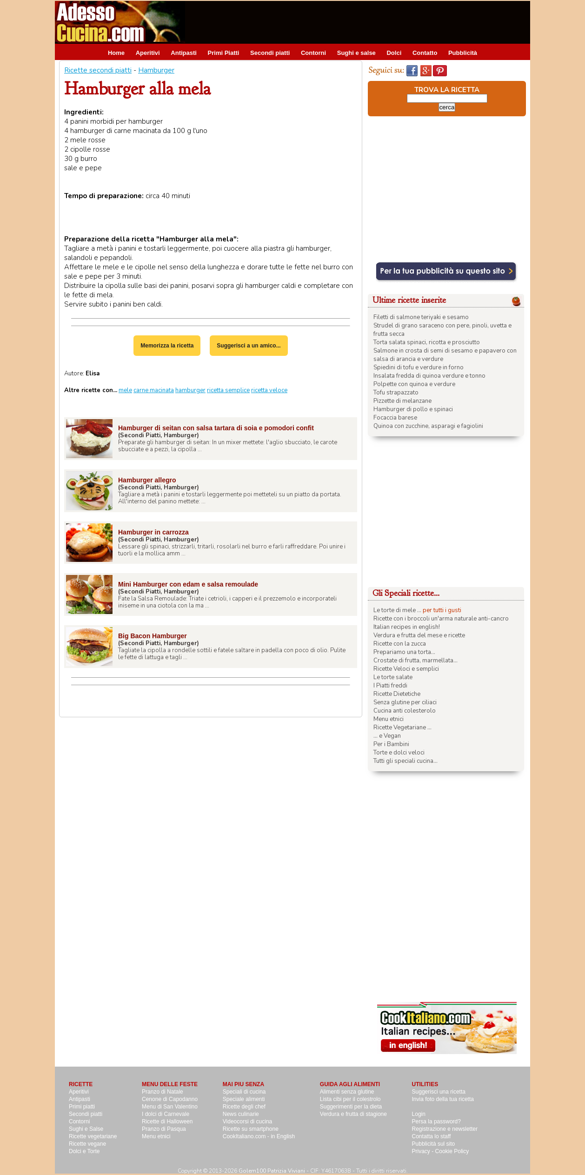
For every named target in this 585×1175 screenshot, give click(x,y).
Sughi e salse (356, 52)
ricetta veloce (269, 390)
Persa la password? (436, 1121)
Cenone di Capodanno (170, 1099)
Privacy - (423, 1151)
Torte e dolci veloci (399, 752)
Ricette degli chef (244, 1106)
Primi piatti (82, 1106)
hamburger (190, 390)
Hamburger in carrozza (153, 532)
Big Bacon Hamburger (152, 636)
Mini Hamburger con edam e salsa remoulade (188, 584)
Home (116, 52)
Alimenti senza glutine (347, 1091)
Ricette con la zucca (399, 644)
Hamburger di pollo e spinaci (413, 409)
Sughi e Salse (86, 1129)
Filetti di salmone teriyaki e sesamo (421, 317)
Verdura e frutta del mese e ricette (419, 635)
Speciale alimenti (244, 1099)
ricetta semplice (228, 390)
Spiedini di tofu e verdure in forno (418, 367)
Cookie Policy (452, 1151)
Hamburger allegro (147, 480)
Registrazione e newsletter (445, 1129)
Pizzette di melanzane (402, 401)
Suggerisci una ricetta (438, 1091)
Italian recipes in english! (406, 627)
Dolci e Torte (84, 1151)
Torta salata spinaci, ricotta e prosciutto (426, 342)
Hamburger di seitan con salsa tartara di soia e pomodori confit (216, 428)
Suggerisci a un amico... (248, 345)
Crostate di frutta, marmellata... (415, 660)
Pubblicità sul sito (433, 1144)
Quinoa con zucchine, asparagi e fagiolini (428, 426)
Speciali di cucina (244, 1091)
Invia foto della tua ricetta (443, 1099)
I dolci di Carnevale (165, 1114)
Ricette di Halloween (167, 1121)
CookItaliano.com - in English (259, 1136)
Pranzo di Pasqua (164, 1129)
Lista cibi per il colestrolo (350, 1099)
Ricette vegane (87, 1144)
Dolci (393, 52)
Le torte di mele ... (397, 610)
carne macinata (153, 390)
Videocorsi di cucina (248, 1121)
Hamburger (156, 70)
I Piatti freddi (390, 685)
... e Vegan (387, 736)
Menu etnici (388, 719)
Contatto (424, 52)
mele (125, 390)
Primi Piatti (223, 52)
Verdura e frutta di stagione (353, 1114)
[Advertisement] (361, 22)
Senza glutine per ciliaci (405, 702)
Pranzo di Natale (162, 1091)
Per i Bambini (391, 744)
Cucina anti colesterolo (404, 711)
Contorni (313, 52)
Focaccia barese (395, 418)
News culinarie (241, 1114)
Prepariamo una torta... (404, 652)
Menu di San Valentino (170, 1106)
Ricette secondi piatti (98, 70)
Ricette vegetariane (93, 1136)
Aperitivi (148, 52)
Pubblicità (462, 52)
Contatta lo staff (431, 1136)
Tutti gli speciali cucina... (405, 761)
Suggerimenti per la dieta (351, 1106)
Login (418, 1114)
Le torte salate (392, 677)
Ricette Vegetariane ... (402, 727)
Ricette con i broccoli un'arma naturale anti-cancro (441, 618)
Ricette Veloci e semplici (406, 669)
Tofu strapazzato (396, 392)
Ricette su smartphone (251, 1129)
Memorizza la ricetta (166, 345)
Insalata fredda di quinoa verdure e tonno (429, 376)
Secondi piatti (270, 52)
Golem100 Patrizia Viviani (272, 1171)
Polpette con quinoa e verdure (414, 384)
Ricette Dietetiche (396, 694)
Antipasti (184, 52)
